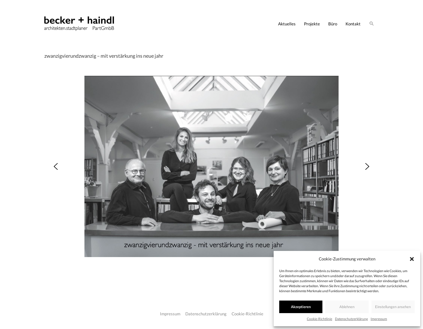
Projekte (312, 23)
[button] (412, 259)
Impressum (379, 319)
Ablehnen (346, 306)
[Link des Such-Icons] (372, 23)
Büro (332, 23)
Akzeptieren (301, 306)
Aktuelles (287, 23)
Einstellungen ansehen (393, 306)
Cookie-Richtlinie (319, 319)
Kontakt (353, 23)
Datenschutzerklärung (351, 319)
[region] (211, 166)
